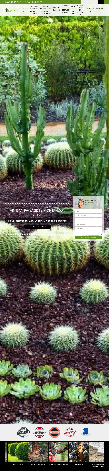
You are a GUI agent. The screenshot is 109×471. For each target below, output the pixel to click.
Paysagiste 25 (89, 10)
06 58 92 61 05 (33, 2)
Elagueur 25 (24, 10)
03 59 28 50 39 (14, 2)
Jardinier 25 (99, 10)
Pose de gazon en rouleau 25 (80, 10)
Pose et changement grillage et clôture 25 (45, 10)
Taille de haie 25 (72, 10)
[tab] (54, 235)
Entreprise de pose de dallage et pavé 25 (34, 10)
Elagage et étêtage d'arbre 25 (65, 10)
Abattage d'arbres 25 (56, 10)
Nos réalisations (37, 227)
